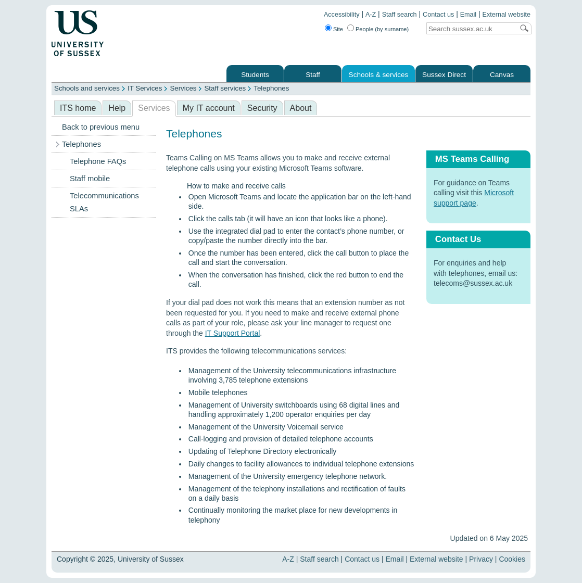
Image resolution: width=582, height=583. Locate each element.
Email (468, 14)
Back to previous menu (101, 127)
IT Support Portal (232, 333)
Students (255, 75)
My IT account (209, 108)
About (301, 108)
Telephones (271, 88)
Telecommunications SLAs (104, 202)
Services (183, 88)
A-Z (370, 14)
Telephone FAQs (98, 161)
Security (262, 108)
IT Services (145, 88)
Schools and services (87, 88)
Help (116, 108)
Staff (313, 75)
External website (506, 14)
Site (338, 29)
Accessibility (342, 14)
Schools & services (379, 75)
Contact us (438, 14)
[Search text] (470, 29)
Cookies (512, 559)
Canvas (502, 75)
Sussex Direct (444, 75)
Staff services (225, 88)
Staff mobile (90, 178)
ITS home (78, 108)
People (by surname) (382, 29)
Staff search (399, 14)
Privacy (481, 559)
